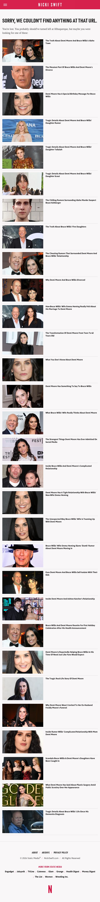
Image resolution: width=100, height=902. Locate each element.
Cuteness (41, 871)
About (35, 852)
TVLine (31, 871)
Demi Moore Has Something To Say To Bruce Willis (68, 386)
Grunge (59, 871)
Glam (51, 871)
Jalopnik (21, 871)
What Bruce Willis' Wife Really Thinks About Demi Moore (71, 413)
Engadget (9, 871)
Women (49, 876)
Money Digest (88, 871)
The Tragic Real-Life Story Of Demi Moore (65, 678)
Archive (46, 852)
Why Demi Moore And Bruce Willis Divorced (65, 280)
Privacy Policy (61, 852)
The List (38, 876)
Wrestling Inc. (61, 876)
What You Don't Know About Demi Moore (64, 359)
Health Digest (72, 871)
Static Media (33, 858)
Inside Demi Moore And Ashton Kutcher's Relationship (70, 599)
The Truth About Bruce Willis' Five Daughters (66, 227)
